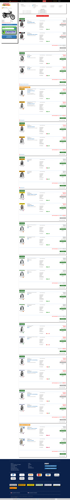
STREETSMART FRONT (32, 194)
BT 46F (28, 56)
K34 (28, 227)
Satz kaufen (62, 152)
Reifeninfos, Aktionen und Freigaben (16, 464)
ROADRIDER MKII (31, 22)
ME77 (28, 338)
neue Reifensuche (9, 24)
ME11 (28, 327)
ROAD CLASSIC (30, 440)
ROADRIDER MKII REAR (32, 34)
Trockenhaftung (44, 5)
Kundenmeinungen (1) (49, 67)
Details (63, 26)
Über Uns (12, 463)
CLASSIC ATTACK (31, 103)
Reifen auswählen (62, 141)
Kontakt (29, 463)
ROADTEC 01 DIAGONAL (32, 372)
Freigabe (22, 18)
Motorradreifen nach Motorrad (15, 470)
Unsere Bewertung (42, 67)
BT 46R (28, 68)
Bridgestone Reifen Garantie (23, 84)
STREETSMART (30, 205)
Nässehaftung (52, 5)
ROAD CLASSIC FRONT (32, 428)
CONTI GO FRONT (31, 126)
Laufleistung (60, 5)
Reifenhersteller (35, 5)
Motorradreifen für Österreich (15, 492)
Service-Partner (13, 466)
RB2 (28, 161)
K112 (28, 173)
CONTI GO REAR (30, 138)
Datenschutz (30, 466)
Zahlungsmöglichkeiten (14, 465)
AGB (29, 465)
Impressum (29, 464)
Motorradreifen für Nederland (32, 492)
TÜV (22, 87)
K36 (28, 238)
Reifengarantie (21, 120)
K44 (28, 294)
